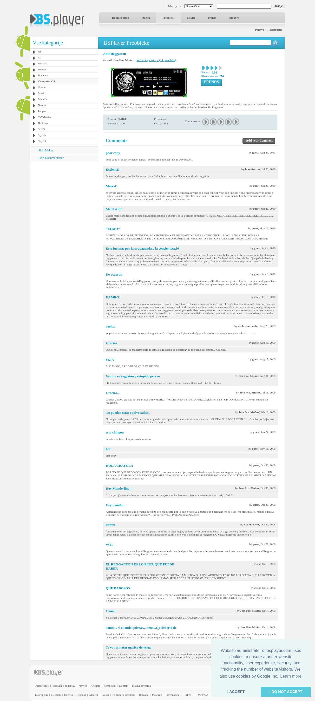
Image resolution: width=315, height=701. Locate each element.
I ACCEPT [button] (236, 692)
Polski (105, 694)
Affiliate (95, 685)
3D (39, 57)
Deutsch (56, 694)
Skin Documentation (51, 158)
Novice (191, 17)
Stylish (42, 135)
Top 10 (42, 141)
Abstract (43, 63)
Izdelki (146, 17)
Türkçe (187, 694)
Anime (42, 69)
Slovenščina (172, 694)
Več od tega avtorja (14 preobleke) (156, 60)
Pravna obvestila (141, 685)
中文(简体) (201, 694)
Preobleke (168, 17)
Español (81, 694)
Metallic (43, 99)
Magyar (93, 694)
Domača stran (120, 17)
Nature (42, 105)
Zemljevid (109, 685)
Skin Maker (45, 150)
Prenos (212, 17)
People (42, 111)
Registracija (274, 29)
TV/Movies (44, 117)
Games (42, 87)
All (40, 51)
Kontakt (123, 685)
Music (41, 93)
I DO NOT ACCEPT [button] (286, 692)
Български (41, 694)
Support (234, 17)
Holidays (43, 123)
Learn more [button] (290, 676)
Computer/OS (46, 81)
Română (144, 694)
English (68, 694)
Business (43, 75)
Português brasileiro (124, 694)
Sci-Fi (41, 129)
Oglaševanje (42, 685)
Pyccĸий (157, 694)
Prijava (259, 29)
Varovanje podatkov (63, 685)
